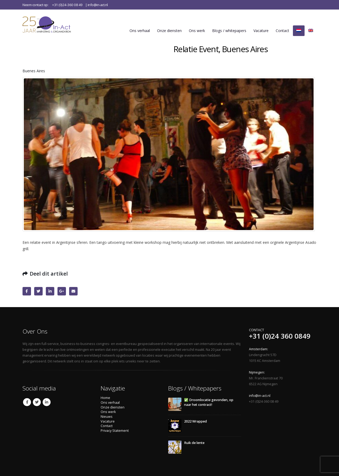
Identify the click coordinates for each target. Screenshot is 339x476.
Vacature (261, 30)
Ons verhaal (140, 30)
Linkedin (47, 402)
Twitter (38, 291)
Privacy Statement (115, 430)
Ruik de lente (194, 443)
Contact (282, 30)
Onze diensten (169, 30)
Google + (61, 291)
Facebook (27, 291)
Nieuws (107, 416)
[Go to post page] (174, 404)
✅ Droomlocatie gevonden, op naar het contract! (208, 402)
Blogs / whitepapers (229, 30)
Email (73, 291)
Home (105, 398)
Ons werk (197, 30)
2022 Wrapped (195, 421)
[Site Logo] (54, 24)
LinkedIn (50, 291)
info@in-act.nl (98, 4)
